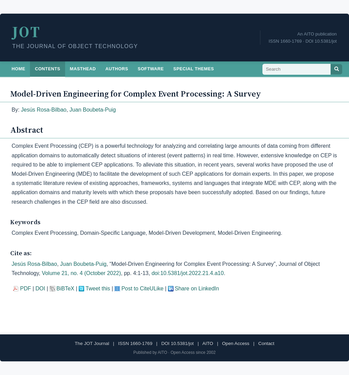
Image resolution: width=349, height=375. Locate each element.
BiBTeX (65, 288)
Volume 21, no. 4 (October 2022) (81, 273)
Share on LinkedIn (197, 288)
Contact (266, 343)
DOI (40, 288)
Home (18, 68)
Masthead (83, 68)
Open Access (235, 343)
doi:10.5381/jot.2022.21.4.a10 (188, 273)
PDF (25, 288)
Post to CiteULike (142, 288)
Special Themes (193, 68)
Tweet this (98, 288)
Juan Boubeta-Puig (93, 110)
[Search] (336, 69)
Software (151, 68)
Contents (47, 68)
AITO (207, 343)
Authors (116, 68)
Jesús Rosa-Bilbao (43, 110)
